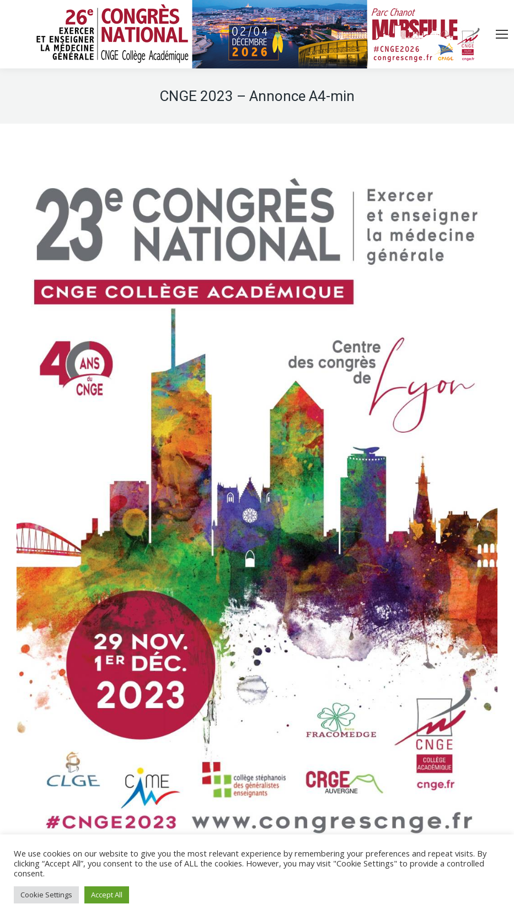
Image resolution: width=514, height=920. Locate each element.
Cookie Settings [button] (46, 895)
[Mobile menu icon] (501, 34)
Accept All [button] (106, 895)
